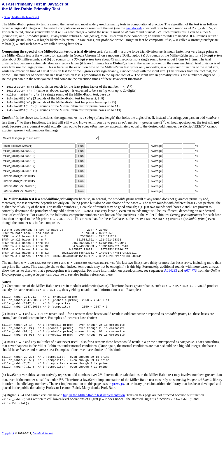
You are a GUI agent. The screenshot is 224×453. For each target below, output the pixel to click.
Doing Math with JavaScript (20, 17)
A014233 (170, 277)
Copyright (8, 447)
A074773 (190, 277)
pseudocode (134, 28)
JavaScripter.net (43, 447)
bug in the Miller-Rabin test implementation (94, 409)
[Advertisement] (81, 433)
